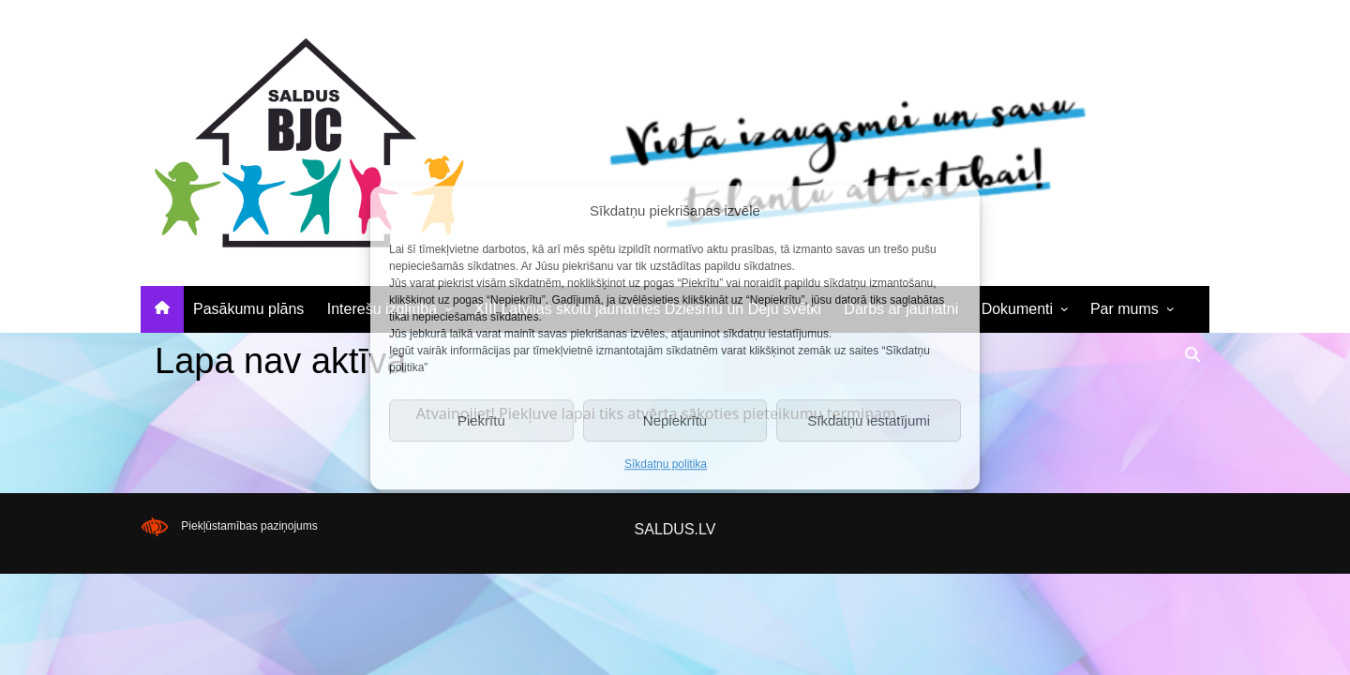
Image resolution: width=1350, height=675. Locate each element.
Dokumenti (1017, 309)
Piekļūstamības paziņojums (249, 525)
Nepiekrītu (675, 420)
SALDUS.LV (675, 529)
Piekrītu (481, 420)
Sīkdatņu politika (665, 464)
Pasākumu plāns (248, 309)
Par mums (1124, 309)
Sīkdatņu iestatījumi (868, 420)
